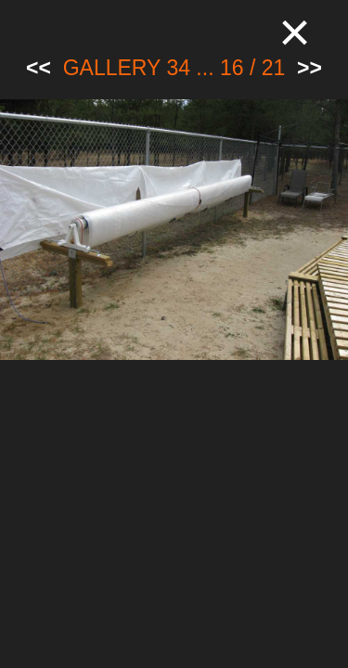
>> (309, 68)
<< (38, 68)
